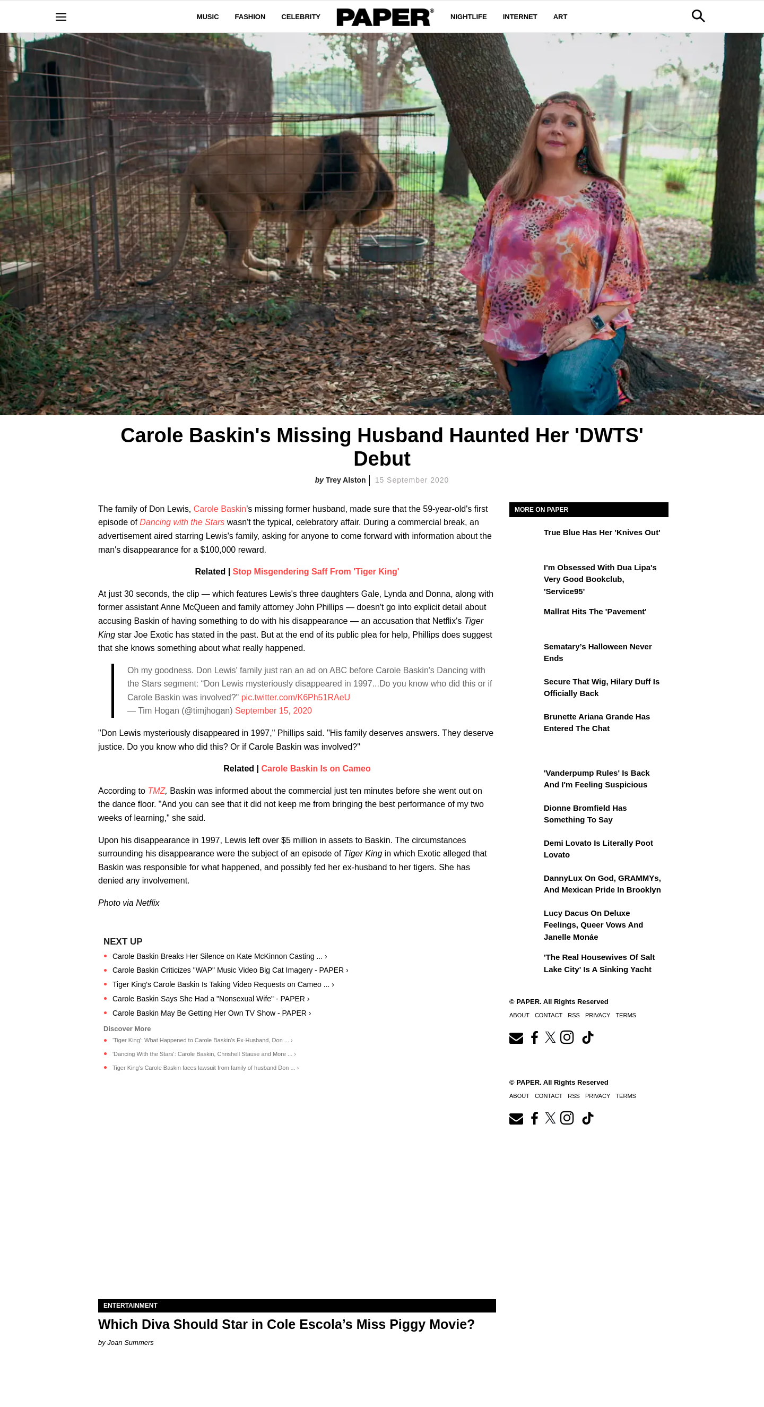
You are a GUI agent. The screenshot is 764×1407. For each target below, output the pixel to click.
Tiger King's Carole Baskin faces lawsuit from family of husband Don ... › (205, 1068)
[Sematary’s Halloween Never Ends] (525, 654)
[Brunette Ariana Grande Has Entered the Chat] (525, 724)
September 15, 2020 (273, 710)
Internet (520, 17)
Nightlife (468, 17)
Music (208, 17)
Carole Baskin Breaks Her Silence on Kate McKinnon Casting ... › (219, 956)
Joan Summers (130, 1342)
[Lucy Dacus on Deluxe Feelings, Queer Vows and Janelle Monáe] (525, 920)
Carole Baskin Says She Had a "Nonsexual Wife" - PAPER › (211, 998)
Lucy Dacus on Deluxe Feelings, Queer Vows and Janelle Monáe (594, 924)
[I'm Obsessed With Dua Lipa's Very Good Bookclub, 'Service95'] (525, 575)
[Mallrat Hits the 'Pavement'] (525, 619)
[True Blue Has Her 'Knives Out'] (525, 540)
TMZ (156, 790)
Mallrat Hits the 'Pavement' (595, 611)
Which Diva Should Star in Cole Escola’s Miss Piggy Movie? (286, 1324)
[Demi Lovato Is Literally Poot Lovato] (525, 850)
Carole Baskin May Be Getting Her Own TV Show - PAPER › (211, 1013)
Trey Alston (346, 480)
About (519, 1015)
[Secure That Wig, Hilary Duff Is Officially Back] (525, 689)
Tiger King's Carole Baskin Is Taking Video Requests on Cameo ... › (223, 984)
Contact (548, 1015)
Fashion (250, 17)
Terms (625, 1015)
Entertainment (130, 1305)
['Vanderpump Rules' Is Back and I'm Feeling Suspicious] (525, 780)
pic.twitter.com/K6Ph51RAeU (295, 697)
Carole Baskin (220, 508)
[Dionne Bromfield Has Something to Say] (525, 815)
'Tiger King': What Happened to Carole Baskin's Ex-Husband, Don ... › (202, 1040)
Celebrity (300, 17)
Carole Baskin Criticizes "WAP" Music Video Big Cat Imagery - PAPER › (230, 970)
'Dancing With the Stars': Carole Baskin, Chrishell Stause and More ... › (204, 1054)
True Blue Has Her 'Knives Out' (602, 532)
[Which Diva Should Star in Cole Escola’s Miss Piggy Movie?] (297, 1199)
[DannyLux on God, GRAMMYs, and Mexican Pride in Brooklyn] (525, 885)
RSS (574, 1015)
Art (560, 17)
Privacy (597, 1015)
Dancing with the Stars (183, 522)
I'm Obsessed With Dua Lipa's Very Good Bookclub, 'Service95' (600, 579)
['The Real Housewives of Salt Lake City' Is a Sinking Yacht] (525, 964)
